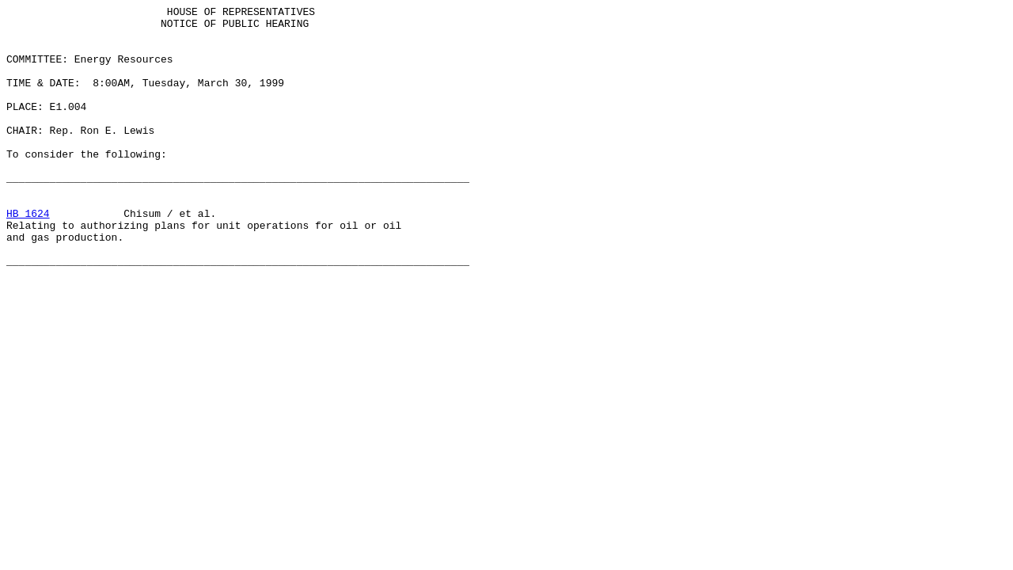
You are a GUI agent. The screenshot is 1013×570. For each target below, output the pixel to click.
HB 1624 (28, 256)
